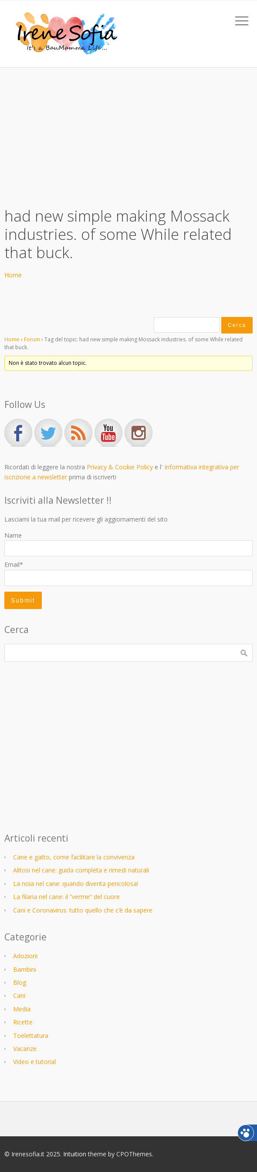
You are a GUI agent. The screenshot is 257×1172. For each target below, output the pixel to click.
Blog (19, 982)
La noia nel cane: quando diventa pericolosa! (75, 883)
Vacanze (25, 1048)
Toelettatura (30, 1035)
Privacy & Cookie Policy (120, 467)
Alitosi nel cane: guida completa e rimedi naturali (81, 870)
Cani (19, 995)
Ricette (23, 1022)
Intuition (74, 1154)
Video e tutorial (34, 1061)
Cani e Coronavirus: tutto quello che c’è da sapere (82, 910)
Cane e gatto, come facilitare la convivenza (74, 857)
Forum (32, 339)
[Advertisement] (128, 133)
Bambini (24, 969)
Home (13, 275)
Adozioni (25, 956)
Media (21, 1009)
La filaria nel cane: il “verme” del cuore (66, 896)
